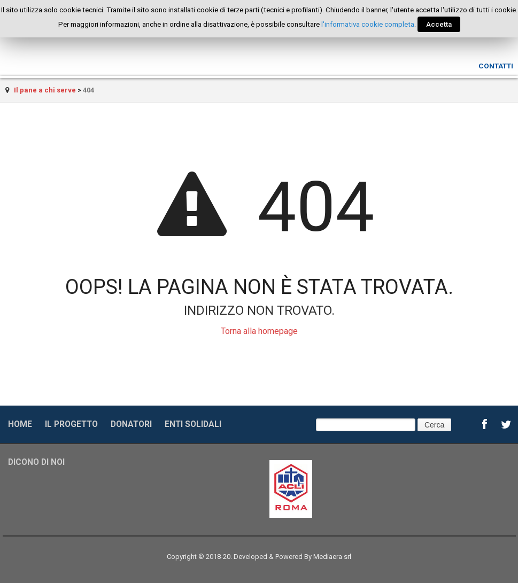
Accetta (439, 24)
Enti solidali (193, 424)
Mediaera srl (332, 557)
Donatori (131, 424)
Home (20, 424)
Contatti (495, 65)
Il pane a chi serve (45, 90)
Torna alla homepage (259, 331)
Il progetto (71, 424)
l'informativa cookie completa (367, 24)
